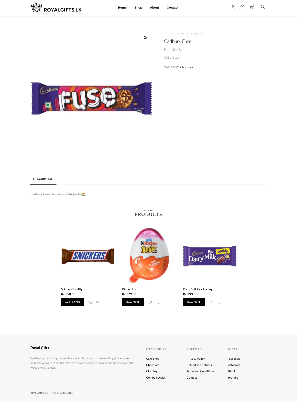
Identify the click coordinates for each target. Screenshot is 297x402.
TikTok (231, 371)
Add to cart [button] (72, 302)
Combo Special (155, 377)
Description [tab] (43, 178)
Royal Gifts (36, 392)
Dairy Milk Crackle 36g (197, 289)
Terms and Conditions (200, 371)
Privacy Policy (196, 358)
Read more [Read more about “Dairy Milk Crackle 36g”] (194, 302)
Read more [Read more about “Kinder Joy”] (133, 302)
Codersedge (66, 392)
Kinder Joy (129, 289)
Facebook (233, 358)
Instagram (233, 365)
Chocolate (180, 33)
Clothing (151, 371)
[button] (145, 38)
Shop (138, 7)
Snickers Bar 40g (71, 289)
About (154, 7)
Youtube (232, 377)
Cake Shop (152, 358)
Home (122, 7)
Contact (172, 7)
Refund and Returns (199, 365)
